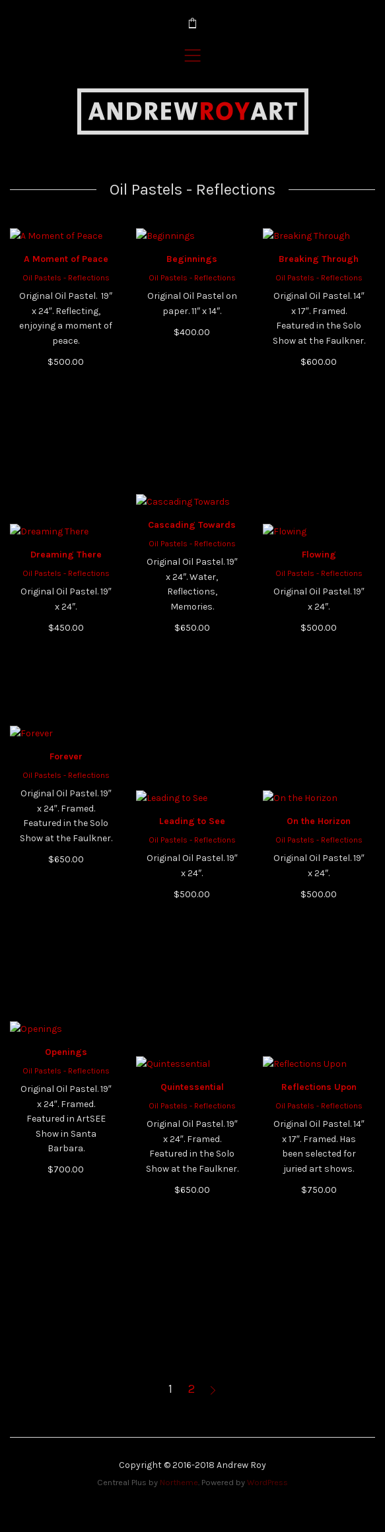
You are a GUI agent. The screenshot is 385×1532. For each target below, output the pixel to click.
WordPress (267, 1482)
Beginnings (191, 391)
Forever (66, 889)
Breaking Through (319, 391)
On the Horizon (319, 953)
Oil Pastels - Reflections (66, 410)
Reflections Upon (319, 1219)
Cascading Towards (192, 657)
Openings (66, 1184)
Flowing (319, 687)
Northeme (179, 1482)
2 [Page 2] (191, 1389)
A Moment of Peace (66, 391)
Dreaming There (66, 622)
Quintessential (192, 1219)
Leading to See (192, 953)
